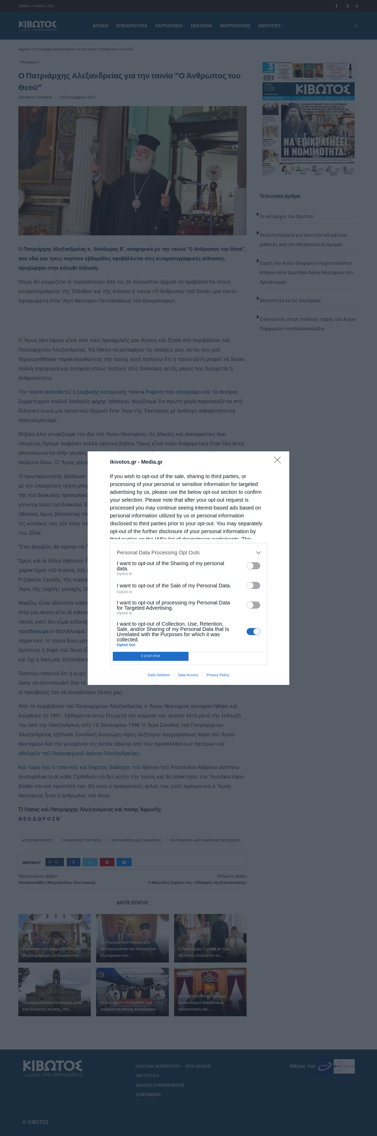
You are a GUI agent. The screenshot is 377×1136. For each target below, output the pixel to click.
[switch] (253, 565)
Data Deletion (159, 675)
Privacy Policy (218, 675)
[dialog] (188, 568)
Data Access (188, 675)
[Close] (279, 461)
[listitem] (188, 552)
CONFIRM (150, 656)
